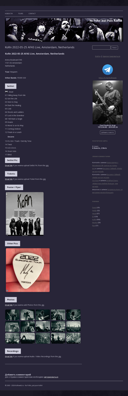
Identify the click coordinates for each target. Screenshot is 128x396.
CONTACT (32, 13)
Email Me (8, 165)
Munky (94, 222)
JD (93, 216)
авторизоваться (51, 377)
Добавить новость (107, 132)
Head (94, 213)
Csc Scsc (95, 180)
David (94, 207)
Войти (97, 56)
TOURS (20, 13)
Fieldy (94, 210)
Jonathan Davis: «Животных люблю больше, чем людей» (105, 183)
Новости (9, 13)
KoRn (94, 219)
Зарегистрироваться (111, 56)
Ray (93, 225)
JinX (93, 168)
